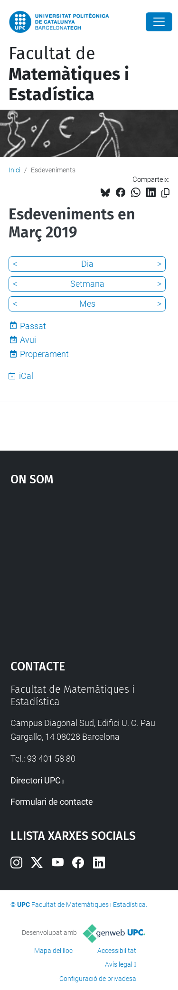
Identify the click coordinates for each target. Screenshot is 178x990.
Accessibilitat (116, 950)
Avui (28, 340)
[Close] (159, 21)
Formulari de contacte (51, 802)
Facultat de (69, 74)
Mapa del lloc (53, 950)
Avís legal (118, 964)
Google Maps (89, 568)
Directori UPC (35, 780)
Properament (44, 354)
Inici (14, 170)
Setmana (87, 284)
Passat (33, 326)
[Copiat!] (165, 193)
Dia (87, 264)
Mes (87, 304)
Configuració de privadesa (97, 978)
